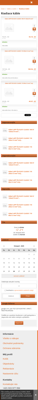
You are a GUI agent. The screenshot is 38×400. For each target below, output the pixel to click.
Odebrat (11, 296)
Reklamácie (8, 368)
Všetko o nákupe (11, 338)
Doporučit (19, 323)
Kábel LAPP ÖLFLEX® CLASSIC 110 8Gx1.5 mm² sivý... (20, 148)
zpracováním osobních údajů (23, 290)
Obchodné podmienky (13, 343)
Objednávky (8, 364)
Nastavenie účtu (10, 373)
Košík (5, 359)
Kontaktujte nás (10, 384)
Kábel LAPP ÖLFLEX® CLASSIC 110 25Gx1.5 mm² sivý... (20, 139)
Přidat (28, 296)
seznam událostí (19, 276)
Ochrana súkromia (11, 348)
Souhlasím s (19, 290)
